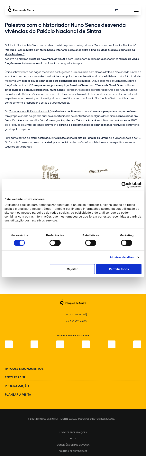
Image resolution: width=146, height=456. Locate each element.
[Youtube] (111, 344)
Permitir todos (119, 269)
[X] (60, 344)
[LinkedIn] (137, 344)
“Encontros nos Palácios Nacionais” (30, 111)
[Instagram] (34, 344)
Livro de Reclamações (73, 432)
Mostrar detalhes (122, 257)
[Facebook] (9, 344)
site (80, 137)
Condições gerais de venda (73, 444)
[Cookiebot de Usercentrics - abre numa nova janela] (124, 185)
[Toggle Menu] (136, 11)
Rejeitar (72, 269)
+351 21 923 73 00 (76, 321)
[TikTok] (86, 344)
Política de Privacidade (73, 451)
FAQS (73, 438)
